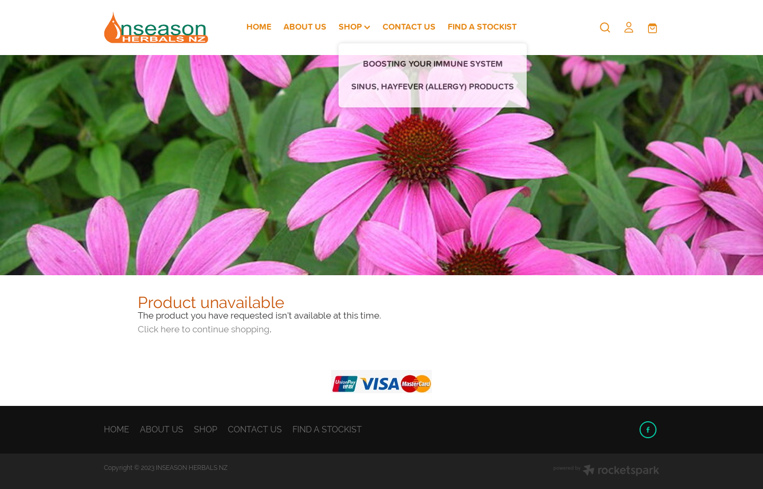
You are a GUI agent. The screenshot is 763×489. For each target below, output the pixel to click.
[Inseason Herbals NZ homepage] (159, 27)
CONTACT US (409, 27)
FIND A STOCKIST (482, 27)
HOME (258, 27)
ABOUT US (304, 27)
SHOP (354, 27)
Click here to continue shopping (204, 329)
